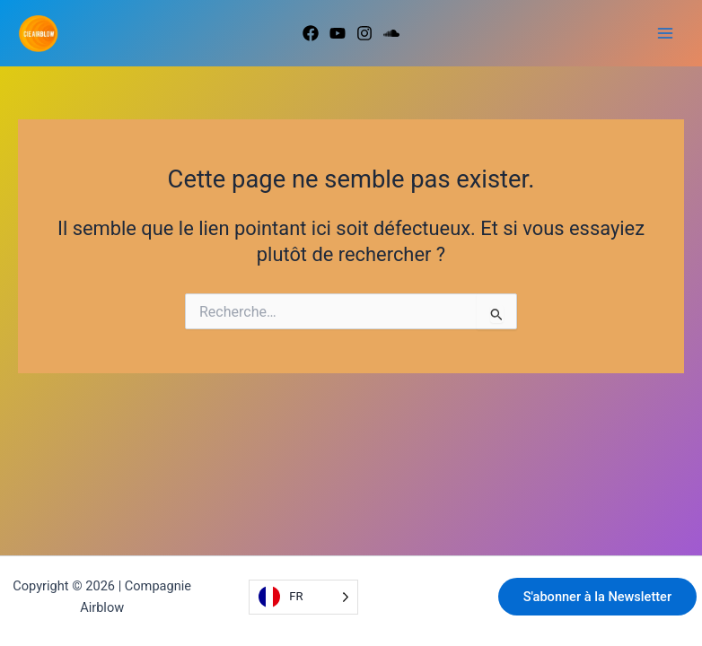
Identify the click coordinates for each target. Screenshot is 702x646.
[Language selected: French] (303, 597)
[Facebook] (311, 33)
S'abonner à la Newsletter (597, 597)
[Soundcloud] (391, 33)
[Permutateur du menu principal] (665, 33)
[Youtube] (337, 33)
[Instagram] (364, 33)
